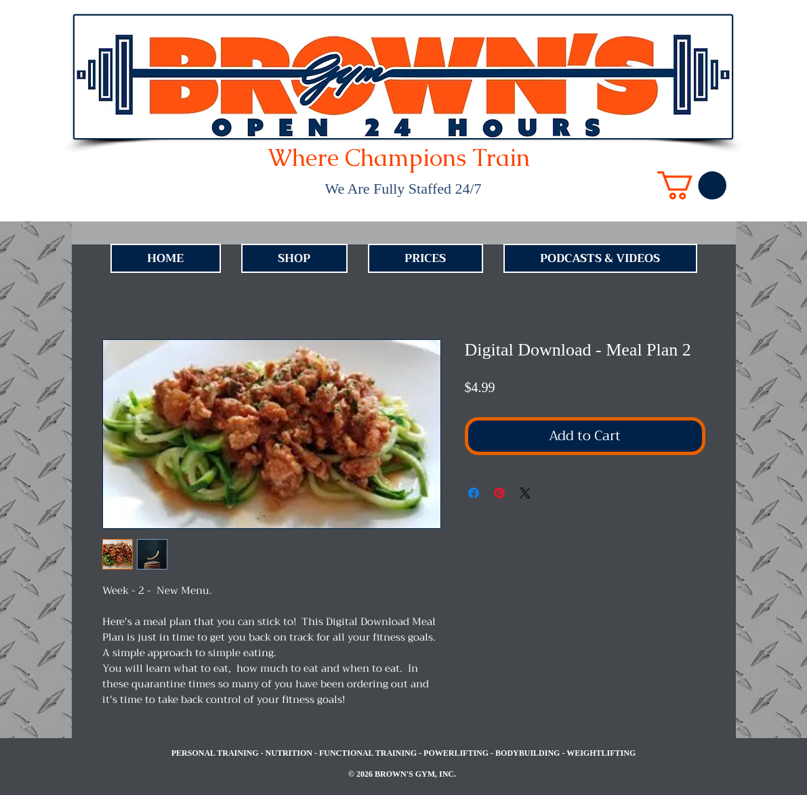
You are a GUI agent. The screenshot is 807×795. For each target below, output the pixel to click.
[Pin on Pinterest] (499, 493)
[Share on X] (525, 493)
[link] (691, 185)
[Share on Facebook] (473, 493)
